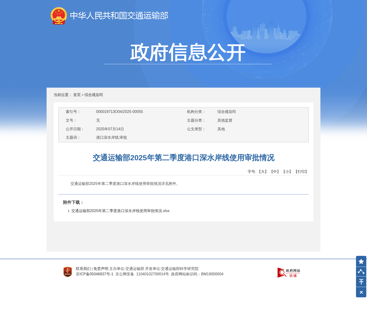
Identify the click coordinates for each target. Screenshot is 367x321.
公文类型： (196, 129)
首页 (77, 95)
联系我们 (83, 269)
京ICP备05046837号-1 (94, 274)
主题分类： (196, 120)
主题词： (73, 137)
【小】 (287, 172)
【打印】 (301, 172)
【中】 (275, 172)
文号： (71, 120)
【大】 (262, 172)
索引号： (73, 112)
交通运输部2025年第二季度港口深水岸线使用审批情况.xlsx (120, 211)
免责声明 (100, 269)
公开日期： (75, 129)
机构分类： (196, 112)
